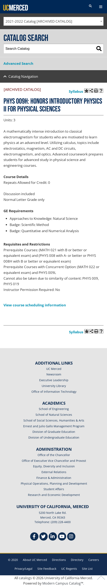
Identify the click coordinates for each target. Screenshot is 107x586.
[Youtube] (62, 537)
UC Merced (53, 369)
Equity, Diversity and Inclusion (54, 466)
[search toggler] (90, 6)
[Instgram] (71, 537)
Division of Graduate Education (53, 432)
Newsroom (53, 374)
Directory (77, 560)
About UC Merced (35, 560)
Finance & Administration (53, 478)
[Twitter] (43, 537)
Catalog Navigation (23, 76)
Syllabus (76, 91)
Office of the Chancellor (54, 455)
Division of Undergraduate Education (53, 437)
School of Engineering (54, 409)
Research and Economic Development (54, 495)
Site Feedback (46, 569)
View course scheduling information (34, 305)
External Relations (53, 472)
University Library (54, 386)
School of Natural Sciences (54, 415)
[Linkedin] (53, 537)
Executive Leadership (53, 380)
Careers (93, 560)
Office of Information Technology (53, 392)
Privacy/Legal (23, 569)
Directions (59, 560)
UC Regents (69, 569)
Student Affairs (54, 489)
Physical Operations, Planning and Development (54, 483)
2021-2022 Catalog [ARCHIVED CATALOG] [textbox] (39, 21)
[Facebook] (34, 537)
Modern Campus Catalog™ (62, 583)
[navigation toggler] (101, 7)
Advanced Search (18, 63)
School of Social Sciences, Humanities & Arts (53, 420)
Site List (87, 569)
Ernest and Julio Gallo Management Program (53, 426)
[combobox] (53, 21)
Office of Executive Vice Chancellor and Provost (54, 461)
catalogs (25, 578)
